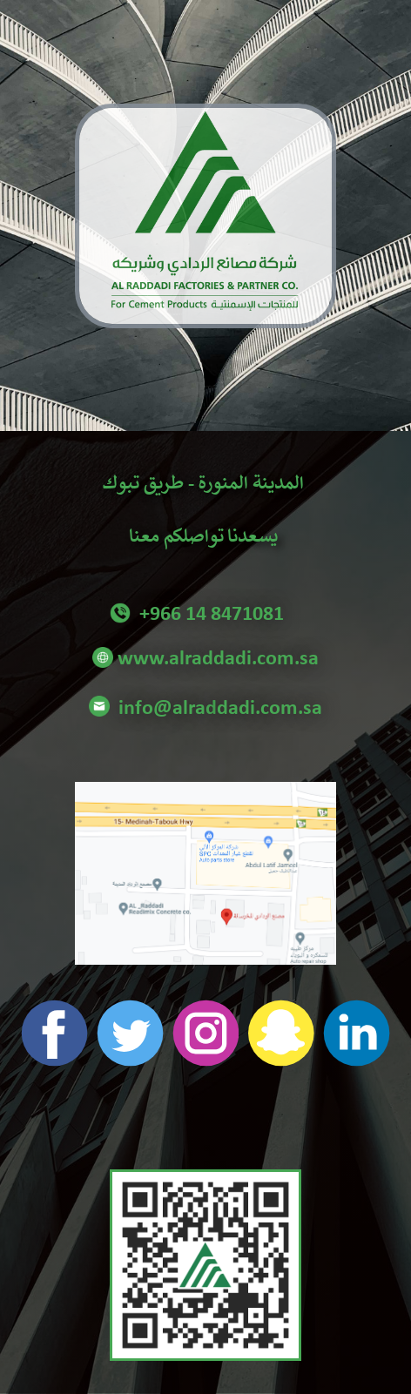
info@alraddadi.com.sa (205, 708)
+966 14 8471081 (205, 614)
